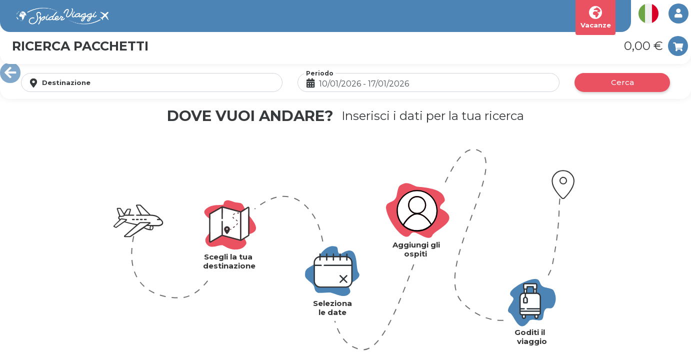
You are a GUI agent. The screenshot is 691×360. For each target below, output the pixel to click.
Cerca (622, 82)
